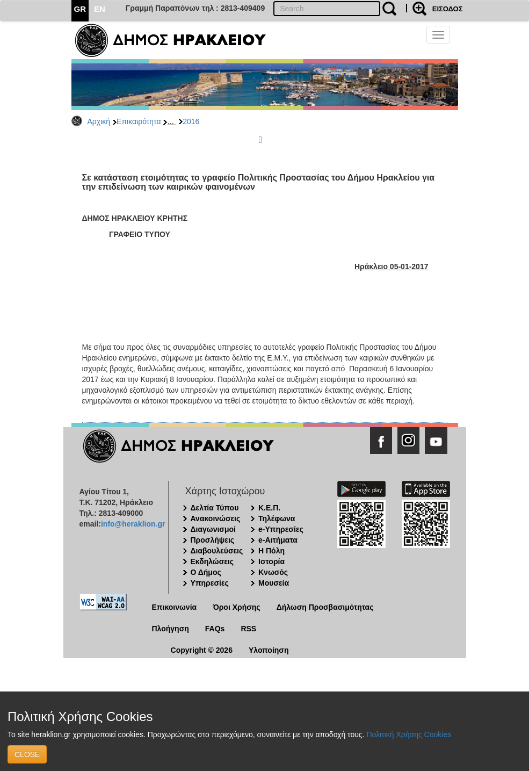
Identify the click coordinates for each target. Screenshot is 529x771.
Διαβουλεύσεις (217, 550)
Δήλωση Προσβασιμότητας (325, 607)
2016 (191, 121)
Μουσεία (273, 583)
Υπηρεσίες (210, 583)
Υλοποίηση (269, 650)
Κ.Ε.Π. (269, 507)
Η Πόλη (271, 550)
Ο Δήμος (206, 572)
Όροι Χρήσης (236, 607)
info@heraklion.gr (133, 524)
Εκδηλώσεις (212, 561)
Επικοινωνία (174, 607)
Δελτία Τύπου (215, 507)
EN (99, 8)
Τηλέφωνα (276, 518)
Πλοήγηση (170, 628)
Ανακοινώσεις (216, 518)
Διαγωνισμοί (213, 529)
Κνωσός (273, 572)
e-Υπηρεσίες (280, 529)
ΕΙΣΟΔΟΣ (447, 9)
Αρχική (99, 121)
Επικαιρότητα (139, 121)
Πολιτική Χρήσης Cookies (408, 734)
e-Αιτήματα (278, 540)
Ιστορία (271, 561)
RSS (248, 628)
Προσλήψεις (213, 540)
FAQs (215, 628)
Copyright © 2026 (202, 650)
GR (80, 8)
